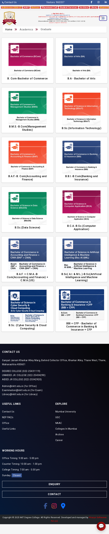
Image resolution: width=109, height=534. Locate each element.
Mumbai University (65, 411)
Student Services (69, 7)
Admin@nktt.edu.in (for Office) (19, 386)
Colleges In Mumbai (66, 428)
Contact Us (9, 2)
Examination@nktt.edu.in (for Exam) (22, 390)
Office (5, 423)
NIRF (26, 7)
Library (94, 7)
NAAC (58, 423)
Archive (84, 7)
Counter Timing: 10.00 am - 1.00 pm (22, 464)
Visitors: (55, 2)
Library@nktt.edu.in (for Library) (20, 394)
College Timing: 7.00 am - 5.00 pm (21, 469)
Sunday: (12, 475)
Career (59, 440)
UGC (57, 417)
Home (8, 29)
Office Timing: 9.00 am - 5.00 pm (20, 458)
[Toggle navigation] (103, 18)
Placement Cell (49, 7)
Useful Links (9, 428)
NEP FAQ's (7, 417)
